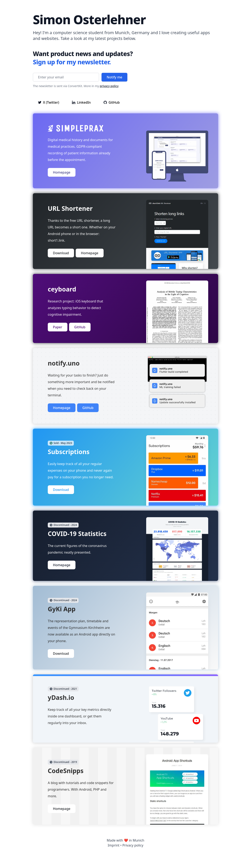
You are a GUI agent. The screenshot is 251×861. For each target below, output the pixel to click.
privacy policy (109, 86)
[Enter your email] (66, 77)
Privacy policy (132, 845)
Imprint (114, 845)
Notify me (114, 77)
